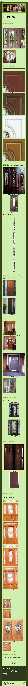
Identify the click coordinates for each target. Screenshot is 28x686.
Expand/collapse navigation (14, 1)
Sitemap (7, 682)
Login (24, 682)
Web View (23, 683)
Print (4, 682)
